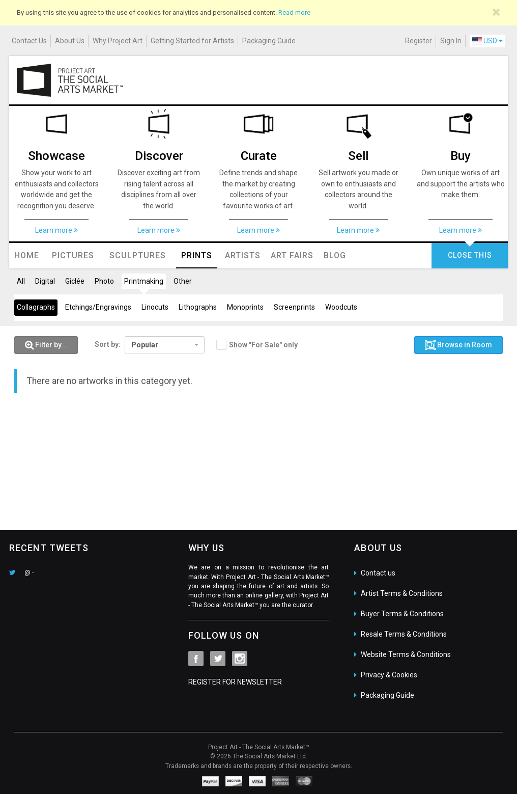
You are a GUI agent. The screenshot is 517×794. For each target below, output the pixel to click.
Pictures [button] (73, 255)
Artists (243, 255)
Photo (104, 281)
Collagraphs (36, 307)
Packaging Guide (269, 41)
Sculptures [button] (137, 255)
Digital (45, 281)
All (21, 281)
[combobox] (165, 344)
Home (26, 255)
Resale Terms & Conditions (404, 634)
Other (183, 281)
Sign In (451, 41)
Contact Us (29, 41)
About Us (69, 41)
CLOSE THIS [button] (470, 255)
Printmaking (143, 281)
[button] (46, 345)
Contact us (378, 573)
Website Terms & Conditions (406, 654)
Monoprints (245, 307)
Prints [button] (196, 255)
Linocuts (154, 307)
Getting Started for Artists (192, 41)
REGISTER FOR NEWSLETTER (235, 682)
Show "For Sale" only (263, 345)
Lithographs (198, 307)
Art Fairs (292, 255)
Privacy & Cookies (389, 675)
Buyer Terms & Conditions (402, 614)
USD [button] (487, 41)
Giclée (74, 281)
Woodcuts (341, 307)
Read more (294, 12)
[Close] (496, 12)
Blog (335, 255)
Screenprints (294, 307)
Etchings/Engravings (98, 307)
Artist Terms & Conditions (402, 593)
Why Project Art (117, 41)
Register (418, 41)
